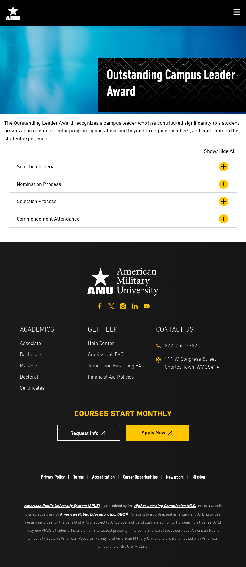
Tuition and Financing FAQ (116, 366)
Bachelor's (31, 355)
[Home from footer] (123, 281)
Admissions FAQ (106, 355)
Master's (29, 366)
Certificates (32, 388)
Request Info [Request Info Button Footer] (84, 433)
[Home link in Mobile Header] (13, 13)
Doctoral (29, 377)
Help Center (101, 343)
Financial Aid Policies (111, 377)
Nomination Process (123, 184)
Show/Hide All (220, 151)
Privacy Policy (53, 477)
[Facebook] (99, 306)
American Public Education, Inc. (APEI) (94, 514)
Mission (198, 477)
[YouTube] (147, 306)
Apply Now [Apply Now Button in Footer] (154, 433)
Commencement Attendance (123, 218)
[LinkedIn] (135, 306)
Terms (78, 477)
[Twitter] (111, 306)
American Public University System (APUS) (62, 505)
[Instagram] (123, 306)
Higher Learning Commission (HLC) (165, 505)
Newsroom (175, 477)
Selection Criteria (123, 166)
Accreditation (103, 477)
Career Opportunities (140, 477)
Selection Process (123, 201)
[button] (236, 12)
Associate (30, 343)
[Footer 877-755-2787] (190, 346)
